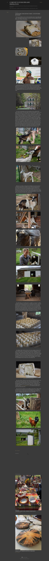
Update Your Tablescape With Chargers (25, 551)
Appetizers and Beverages (24, 8)
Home (10, 8)
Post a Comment (19, 512)
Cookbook (18, 8)
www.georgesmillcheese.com (25, 385)
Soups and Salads (32, 8)
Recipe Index (14, 8)
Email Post (18, 450)
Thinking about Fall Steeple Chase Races (25, 511)
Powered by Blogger (24, 557)
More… (37, 8)
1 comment (18, 552)
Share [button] (7, 12)
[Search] (41, 2)
